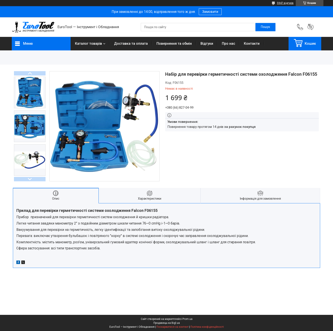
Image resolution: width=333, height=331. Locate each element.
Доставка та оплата (131, 43)
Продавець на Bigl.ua (166, 322)
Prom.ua (187, 319)
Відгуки (206, 43)
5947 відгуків (285, 3)
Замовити (210, 12)
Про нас (228, 43)
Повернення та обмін (174, 43)
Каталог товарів (88, 43)
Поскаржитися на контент (172, 326)
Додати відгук (311, 27)
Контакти (252, 43)
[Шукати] (265, 27)
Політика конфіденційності (207, 326)
